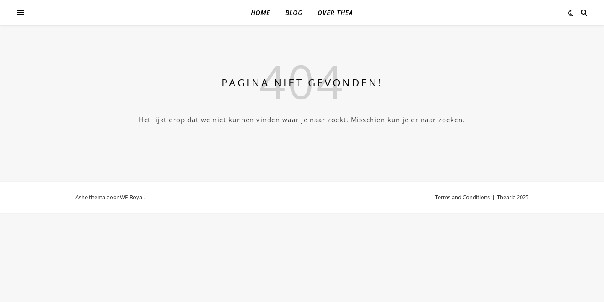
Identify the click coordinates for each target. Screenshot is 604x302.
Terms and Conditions (462, 197)
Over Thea (335, 12)
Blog (293, 12)
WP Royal (131, 197)
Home (260, 12)
